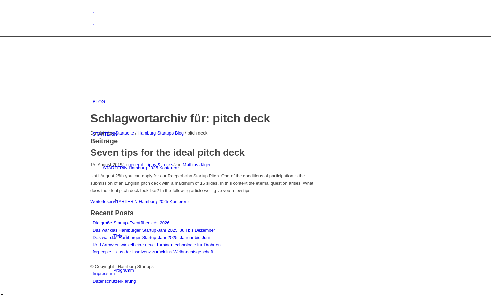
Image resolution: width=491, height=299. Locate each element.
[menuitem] (247, 101)
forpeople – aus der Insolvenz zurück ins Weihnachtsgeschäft (153, 251)
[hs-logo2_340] (141, 69)
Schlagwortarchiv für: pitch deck (180, 118)
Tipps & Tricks (159, 164)
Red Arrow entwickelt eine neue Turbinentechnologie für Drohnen (157, 244)
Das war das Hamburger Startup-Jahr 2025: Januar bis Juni (151, 237)
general (135, 164)
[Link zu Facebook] (93, 18)
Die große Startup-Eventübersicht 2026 (131, 222)
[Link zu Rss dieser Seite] (93, 25)
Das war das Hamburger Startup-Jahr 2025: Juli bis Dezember (154, 230)
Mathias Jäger (197, 164)
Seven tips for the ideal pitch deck (167, 152)
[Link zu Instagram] (93, 11)
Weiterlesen (104, 201)
